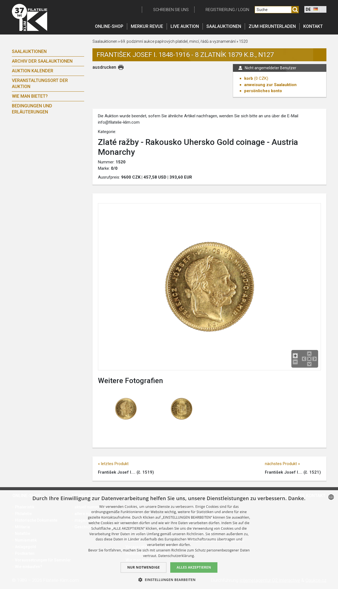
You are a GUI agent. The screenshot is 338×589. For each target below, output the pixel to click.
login (243, 9)
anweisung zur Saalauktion (270, 84)
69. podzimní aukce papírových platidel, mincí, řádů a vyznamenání (178, 41)
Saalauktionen (223, 26)
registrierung (220, 9)
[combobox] (331, 497)
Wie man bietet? (30, 96)
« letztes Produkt (113, 463)
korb (248, 78)
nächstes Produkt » (282, 463)
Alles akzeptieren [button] (194, 567)
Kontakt (313, 26)
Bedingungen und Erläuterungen (32, 109)
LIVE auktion (185, 26)
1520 (243, 41)
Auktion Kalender (32, 70)
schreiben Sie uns (171, 9)
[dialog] (169, 539)
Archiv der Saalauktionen (42, 61)
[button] (169, 579)
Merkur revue (147, 26)
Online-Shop (109, 26)
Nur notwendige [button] (143, 567)
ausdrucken (104, 67)
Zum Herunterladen (272, 26)
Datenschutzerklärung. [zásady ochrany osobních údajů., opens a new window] (176, 555)
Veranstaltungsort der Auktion (40, 83)
